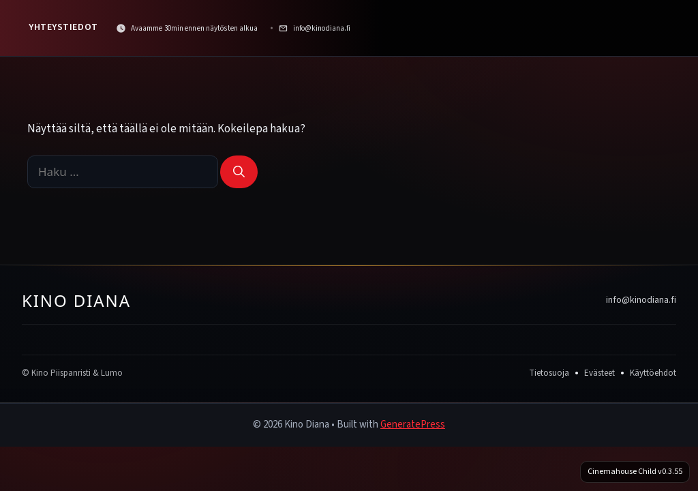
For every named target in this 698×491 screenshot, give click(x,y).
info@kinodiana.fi (641, 300)
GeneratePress (412, 424)
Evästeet (599, 373)
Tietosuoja (549, 373)
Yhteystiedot (63, 27)
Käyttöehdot (653, 373)
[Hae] (239, 171)
